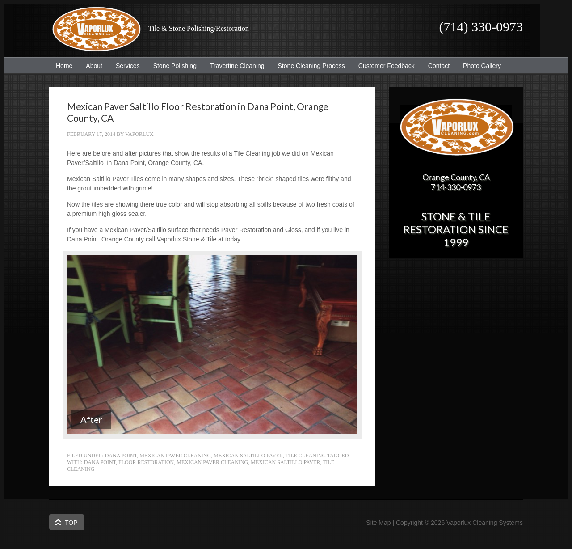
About (90, 65)
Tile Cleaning (306, 455)
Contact (439, 65)
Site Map (378, 522)
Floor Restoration (146, 462)
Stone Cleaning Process (308, 65)
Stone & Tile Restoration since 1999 (456, 229)
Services (124, 65)
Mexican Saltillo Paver (248, 455)
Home (64, 65)
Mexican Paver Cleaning (175, 455)
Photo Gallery (482, 65)
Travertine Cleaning (234, 65)
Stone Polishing (175, 65)
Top (71, 522)
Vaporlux (139, 134)
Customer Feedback (383, 65)
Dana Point (121, 455)
